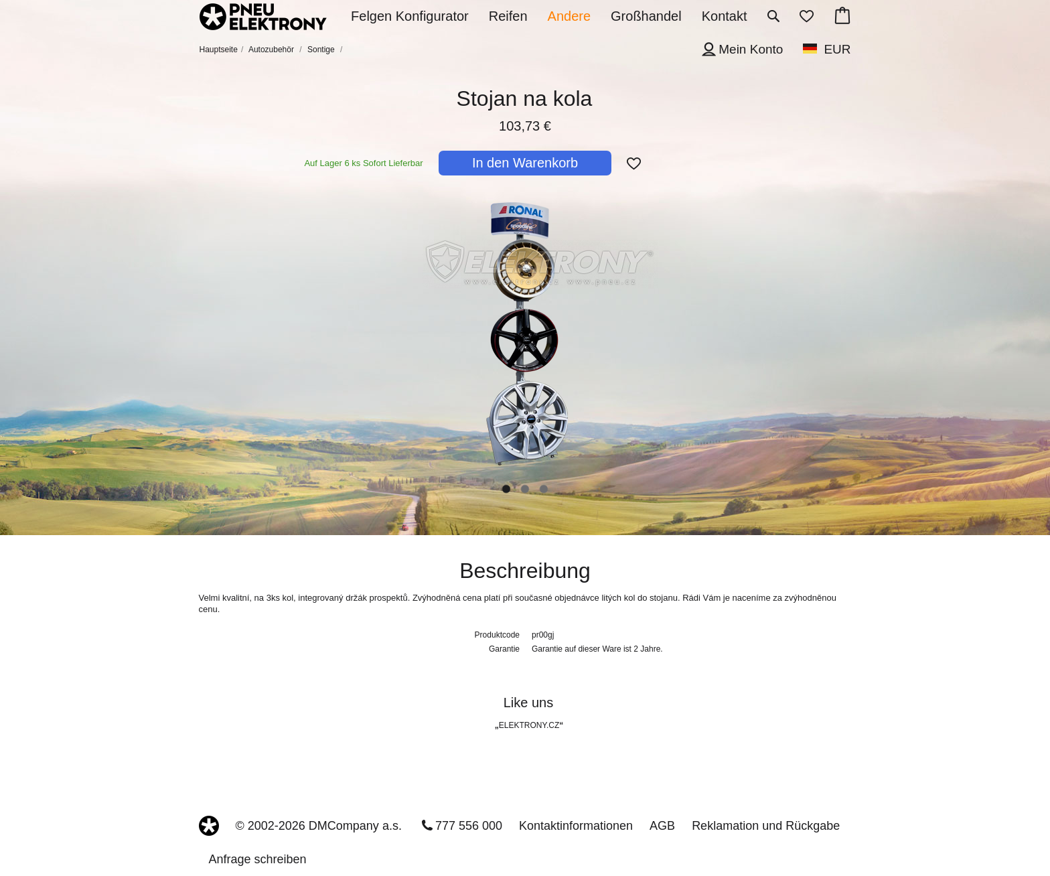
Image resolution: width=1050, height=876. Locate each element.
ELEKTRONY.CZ (529, 725)
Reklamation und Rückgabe (766, 825)
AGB (662, 825)
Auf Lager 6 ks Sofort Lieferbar (363, 163)
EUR (837, 49)
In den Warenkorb (525, 162)
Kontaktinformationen (576, 825)
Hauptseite (219, 49)
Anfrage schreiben (258, 859)
